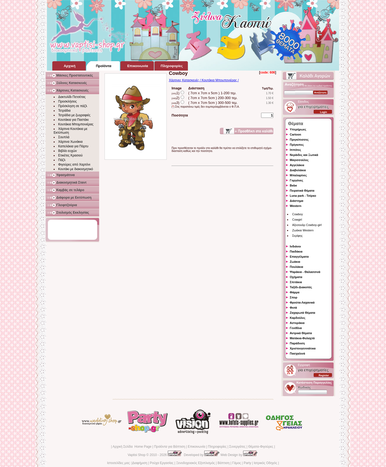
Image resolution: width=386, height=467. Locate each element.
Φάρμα (294, 292)
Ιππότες (295, 149)
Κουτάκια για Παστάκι (73, 120)
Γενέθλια (296, 328)
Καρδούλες (297, 317)
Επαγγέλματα (299, 256)
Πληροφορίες (217, 446)
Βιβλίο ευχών (67, 151)
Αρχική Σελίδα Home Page (132, 446)
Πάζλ (61, 160)
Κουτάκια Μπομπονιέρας (76, 124)
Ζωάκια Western (303, 230)
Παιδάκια (296, 251)
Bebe (293, 185)
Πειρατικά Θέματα (302, 190)
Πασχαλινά (297, 353)
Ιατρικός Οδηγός (265, 463)
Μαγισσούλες (299, 160)
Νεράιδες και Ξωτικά (304, 154)
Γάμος (236, 463)
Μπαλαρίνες (298, 175)
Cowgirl (297, 219)
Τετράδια (64, 110)
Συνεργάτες (237, 446)
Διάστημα (296, 200)
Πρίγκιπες (297, 144)
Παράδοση (297, 343)
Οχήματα (296, 277)
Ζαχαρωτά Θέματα (302, 312)
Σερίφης (297, 235)
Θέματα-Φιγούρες (260, 446)
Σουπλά (63, 137)
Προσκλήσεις (67, 101)
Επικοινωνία (196, 446)
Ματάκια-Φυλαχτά (302, 338)
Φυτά (293, 307)
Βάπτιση (224, 463)
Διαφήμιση (139, 463)
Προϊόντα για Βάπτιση (169, 446)
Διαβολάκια (298, 170)
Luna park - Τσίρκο (303, 195)
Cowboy (297, 214)
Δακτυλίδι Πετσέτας (72, 97)
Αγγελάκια (297, 165)
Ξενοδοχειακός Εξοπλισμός (195, 463)
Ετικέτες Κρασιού (70, 155)
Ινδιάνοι (295, 246)
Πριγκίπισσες (299, 139)
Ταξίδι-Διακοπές (301, 287)
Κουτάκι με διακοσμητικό (75, 169)
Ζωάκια (295, 261)
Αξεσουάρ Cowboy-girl (307, 225)
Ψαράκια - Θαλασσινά (305, 271)
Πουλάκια (296, 266)
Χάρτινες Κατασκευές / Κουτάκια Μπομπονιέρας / (204, 80)
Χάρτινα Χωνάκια (70, 142)
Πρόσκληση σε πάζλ (72, 106)
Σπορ (293, 297)
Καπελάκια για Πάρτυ (73, 146)
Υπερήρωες (298, 129)
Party (247, 463)
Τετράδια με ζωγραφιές (74, 115)
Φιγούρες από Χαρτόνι (74, 164)
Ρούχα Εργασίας (161, 463)
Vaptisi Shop (137, 455)
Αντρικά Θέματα (301, 333)
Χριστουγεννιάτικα (303, 348)
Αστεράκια (297, 322)
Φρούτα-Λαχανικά (302, 302)
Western (295, 205)
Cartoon (295, 134)
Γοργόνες (296, 180)
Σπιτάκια (296, 282)
